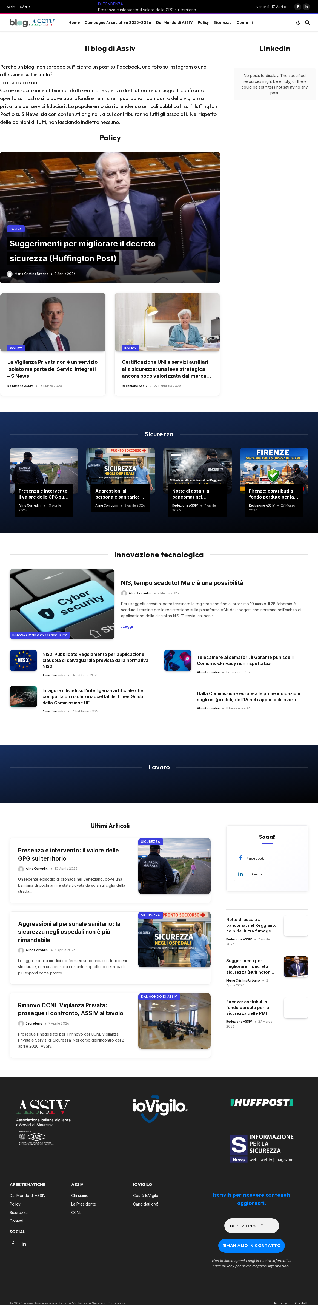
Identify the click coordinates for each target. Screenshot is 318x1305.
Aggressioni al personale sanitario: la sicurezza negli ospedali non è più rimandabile (119, 494)
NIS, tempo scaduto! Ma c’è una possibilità (182, 582)
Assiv (11, 7)
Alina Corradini (30, 505)
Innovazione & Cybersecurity (39, 635)
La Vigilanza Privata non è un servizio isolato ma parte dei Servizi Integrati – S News (52, 369)
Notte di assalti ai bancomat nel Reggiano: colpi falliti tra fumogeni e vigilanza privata (194, 494)
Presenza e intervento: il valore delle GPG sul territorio (147, 9)
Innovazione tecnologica (159, 554)
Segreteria (34, 1023)
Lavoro (159, 767)
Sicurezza (222, 22)
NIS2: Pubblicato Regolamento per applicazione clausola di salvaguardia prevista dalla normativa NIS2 (95, 660)
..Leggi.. (127, 626)
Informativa (281, 1249)
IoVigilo (24, 7)
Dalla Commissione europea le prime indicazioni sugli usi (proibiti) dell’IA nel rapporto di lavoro (248, 696)
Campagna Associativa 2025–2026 (118, 22)
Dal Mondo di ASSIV (174, 22)
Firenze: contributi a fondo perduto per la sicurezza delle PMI (271, 494)
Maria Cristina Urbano (31, 274)
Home (74, 22)
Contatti (245, 22)
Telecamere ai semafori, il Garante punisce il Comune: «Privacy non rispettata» (245, 660)
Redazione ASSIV (20, 386)
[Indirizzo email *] (251, 1214)
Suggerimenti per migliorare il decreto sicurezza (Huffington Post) (248, 966)
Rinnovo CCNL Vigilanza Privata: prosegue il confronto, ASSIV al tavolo (70, 1009)
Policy (203, 22)
